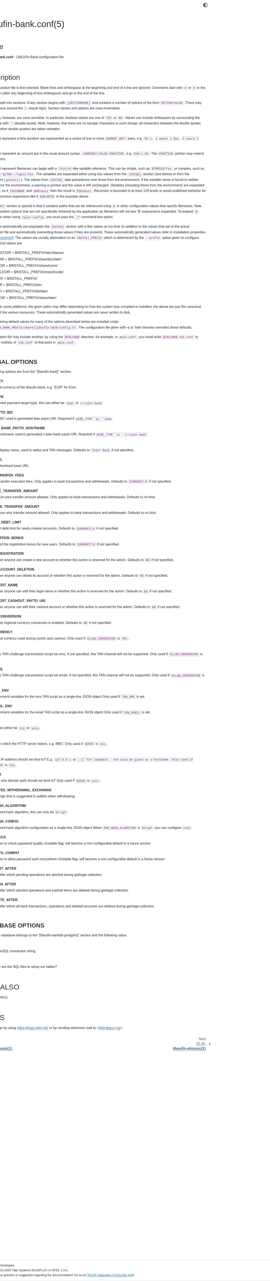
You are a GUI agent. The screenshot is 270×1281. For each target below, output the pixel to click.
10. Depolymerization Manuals (25, 145)
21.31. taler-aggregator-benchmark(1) (34, 481)
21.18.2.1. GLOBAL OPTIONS (240, 27)
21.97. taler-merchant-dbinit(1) (29, 939)
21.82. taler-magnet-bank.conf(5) (31, 839)
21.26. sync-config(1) (23, 447)
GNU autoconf (137, 305)
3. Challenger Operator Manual (26, 76)
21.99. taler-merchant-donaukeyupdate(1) (24, 955)
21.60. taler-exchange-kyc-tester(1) (32, 681)
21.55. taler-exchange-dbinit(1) (29, 642)
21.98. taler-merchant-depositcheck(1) (34, 946)
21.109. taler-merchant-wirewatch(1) (33, 1040)
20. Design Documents (20, 255)
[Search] (33, 34)
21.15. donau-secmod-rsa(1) (28, 373)
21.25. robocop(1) (21, 440)
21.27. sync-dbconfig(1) (24, 454)
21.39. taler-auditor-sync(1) (27, 535)
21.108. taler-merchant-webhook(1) (32, 1033)
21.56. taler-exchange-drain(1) (29, 649)
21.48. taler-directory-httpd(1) (28, 595)
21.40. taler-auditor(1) (23, 541)
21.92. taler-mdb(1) (22, 906)
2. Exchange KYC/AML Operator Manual (32, 69)
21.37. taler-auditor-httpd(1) (27, 521)
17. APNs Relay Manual (21, 224)
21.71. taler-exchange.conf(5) (29, 760)
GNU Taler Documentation (23, 45)
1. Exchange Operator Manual (25, 62)
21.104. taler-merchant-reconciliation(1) (35, 997)
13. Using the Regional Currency (27, 186)
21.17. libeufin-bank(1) (24, 387)
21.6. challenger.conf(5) (24, 313)
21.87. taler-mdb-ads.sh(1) (27, 872)
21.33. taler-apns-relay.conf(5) (29, 494)
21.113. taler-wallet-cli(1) (25, 1067)
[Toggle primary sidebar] (75, 5)
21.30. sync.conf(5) (22, 474)
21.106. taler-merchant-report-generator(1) (29, 1018)
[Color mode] (205, 5)
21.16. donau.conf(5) (23, 380)
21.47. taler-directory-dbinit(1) (29, 588)
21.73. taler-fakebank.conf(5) (28, 773)
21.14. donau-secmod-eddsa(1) (30, 367)
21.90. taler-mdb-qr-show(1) (27, 892)
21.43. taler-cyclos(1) (23, 561)
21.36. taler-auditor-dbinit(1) (27, 514)
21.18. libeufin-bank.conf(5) (28, 393)
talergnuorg (87, 1234)
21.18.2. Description (230, 20)
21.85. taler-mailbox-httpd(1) (28, 859)
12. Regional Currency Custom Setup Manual (30, 177)
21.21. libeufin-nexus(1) (24, 414)
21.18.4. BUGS (226, 47)
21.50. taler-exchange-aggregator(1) (33, 609)
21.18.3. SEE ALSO (229, 40)
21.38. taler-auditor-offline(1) (28, 528)
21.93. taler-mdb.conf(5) (25, 913)
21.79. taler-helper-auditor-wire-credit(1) (35, 818)
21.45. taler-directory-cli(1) (26, 575)
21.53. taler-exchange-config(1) (30, 629)
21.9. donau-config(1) (23, 333)
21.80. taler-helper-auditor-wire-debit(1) (35, 825)
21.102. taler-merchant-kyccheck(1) (33, 983)
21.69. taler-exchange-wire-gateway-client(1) (33, 744)
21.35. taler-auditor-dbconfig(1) (30, 508)
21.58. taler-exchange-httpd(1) (29, 662)
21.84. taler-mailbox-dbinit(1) (28, 852)
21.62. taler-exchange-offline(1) (30, 694)
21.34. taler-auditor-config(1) (28, 501)
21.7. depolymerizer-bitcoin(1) (29, 320)
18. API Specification (19, 241)
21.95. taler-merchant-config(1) (30, 926)
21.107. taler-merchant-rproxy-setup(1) (35, 1027)
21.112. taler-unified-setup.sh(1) (30, 1060)
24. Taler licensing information (25, 1098)
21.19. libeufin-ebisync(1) (26, 400)
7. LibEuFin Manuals (19, 125)
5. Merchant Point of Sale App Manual (31, 100)
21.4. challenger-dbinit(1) (25, 299)
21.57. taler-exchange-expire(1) (30, 656)
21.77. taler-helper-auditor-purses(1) (33, 805)
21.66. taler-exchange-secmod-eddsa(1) (36, 721)
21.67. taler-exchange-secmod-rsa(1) (34, 728)
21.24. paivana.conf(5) (24, 434)
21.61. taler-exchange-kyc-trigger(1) (33, 687)
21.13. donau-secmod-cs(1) (27, 360)
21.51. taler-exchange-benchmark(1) (33, 615)
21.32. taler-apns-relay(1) (26, 488)
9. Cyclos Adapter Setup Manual (27, 138)
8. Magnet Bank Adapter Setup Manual (31, 131)
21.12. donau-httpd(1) (23, 353)
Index (9, 1122)
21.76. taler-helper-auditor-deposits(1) (34, 798)
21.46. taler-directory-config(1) (29, 581)
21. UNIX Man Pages (20, 272)
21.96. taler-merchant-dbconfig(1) (31, 933)
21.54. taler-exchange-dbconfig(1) (31, 635)
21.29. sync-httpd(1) (22, 467)
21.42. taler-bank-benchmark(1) (30, 555)
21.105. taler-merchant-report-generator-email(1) (36, 1006)
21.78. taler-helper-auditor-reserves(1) (34, 812)
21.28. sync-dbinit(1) (22, 461)
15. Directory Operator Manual (25, 210)
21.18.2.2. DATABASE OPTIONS (242, 33)
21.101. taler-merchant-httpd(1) (30, 976)
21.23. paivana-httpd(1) (24, 427)
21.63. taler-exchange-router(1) (30, 701)
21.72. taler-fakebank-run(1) (27, 766)
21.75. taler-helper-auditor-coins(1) (32, 792)
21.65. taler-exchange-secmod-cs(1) (33, 714)
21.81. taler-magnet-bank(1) (27, 832)
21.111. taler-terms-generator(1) (30, 1054)
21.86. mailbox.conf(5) (24, 865)
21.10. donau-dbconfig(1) (26, 340)
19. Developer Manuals (21, 248)
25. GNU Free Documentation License (31, 1105)
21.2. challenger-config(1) (26, 286)
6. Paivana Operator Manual (24, 107)
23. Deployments (16, 1081)
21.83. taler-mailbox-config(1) (28, 845)
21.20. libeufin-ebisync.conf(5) (29, 407)
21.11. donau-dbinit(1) (24, 346)
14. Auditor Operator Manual (24, 203)
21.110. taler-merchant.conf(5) (29, 1047)
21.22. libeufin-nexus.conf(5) (28, 420)
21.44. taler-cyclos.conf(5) (26, 568)
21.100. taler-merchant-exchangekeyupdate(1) (24, 967)
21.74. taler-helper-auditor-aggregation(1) (27, 782)
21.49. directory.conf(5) (24, 602)
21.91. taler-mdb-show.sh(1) (28, 899)
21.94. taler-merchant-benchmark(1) (33, 919)
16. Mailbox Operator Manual (25, 217)
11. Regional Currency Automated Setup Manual (32, 165)
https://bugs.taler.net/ (123, 1229)
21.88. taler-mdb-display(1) (27, 879)
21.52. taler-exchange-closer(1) (30, 622)
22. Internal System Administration (28, 1074)
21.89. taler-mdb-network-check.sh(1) (34, 886)
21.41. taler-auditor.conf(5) (27, 548)
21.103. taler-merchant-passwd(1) (31, 990)
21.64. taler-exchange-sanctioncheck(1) (35, 708)
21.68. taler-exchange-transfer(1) (31, 734)
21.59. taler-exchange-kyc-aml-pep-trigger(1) (33, 671)
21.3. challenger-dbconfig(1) (28, 293)
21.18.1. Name (226, 13)
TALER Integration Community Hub (200, 1275)
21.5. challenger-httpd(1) (25, 306)
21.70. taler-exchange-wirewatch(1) (33, 753)
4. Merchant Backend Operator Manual (31, 93)
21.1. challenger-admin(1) (26, 279)
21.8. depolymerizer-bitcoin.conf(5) (32, 326)
